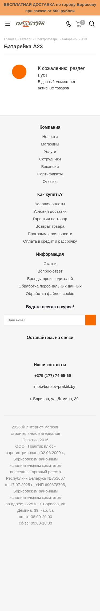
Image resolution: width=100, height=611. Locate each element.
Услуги (50, 151)
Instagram (48, 350)
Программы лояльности (50, 233)
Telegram (62, 350)
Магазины (50, 144)
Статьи (50, 263)
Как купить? (50, 194)
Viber (75, 350)
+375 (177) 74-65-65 (52, 375)
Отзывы (50, 181)
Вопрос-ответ (50, 271)
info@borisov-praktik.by (54, 386)
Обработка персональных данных (50, 286)
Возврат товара (49, 226)
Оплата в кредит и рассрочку (50, 241)
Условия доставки (49, 211)
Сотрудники (50, 159)
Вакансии (50, 166)
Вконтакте (22, 350)
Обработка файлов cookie (50, 293)
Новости (50, 136)
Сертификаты (50, 174)
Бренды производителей (50, 278)
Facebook (35, 350)
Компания (50, 127)
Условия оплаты (50, 204)
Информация (50, 254)
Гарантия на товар (50, 218)
